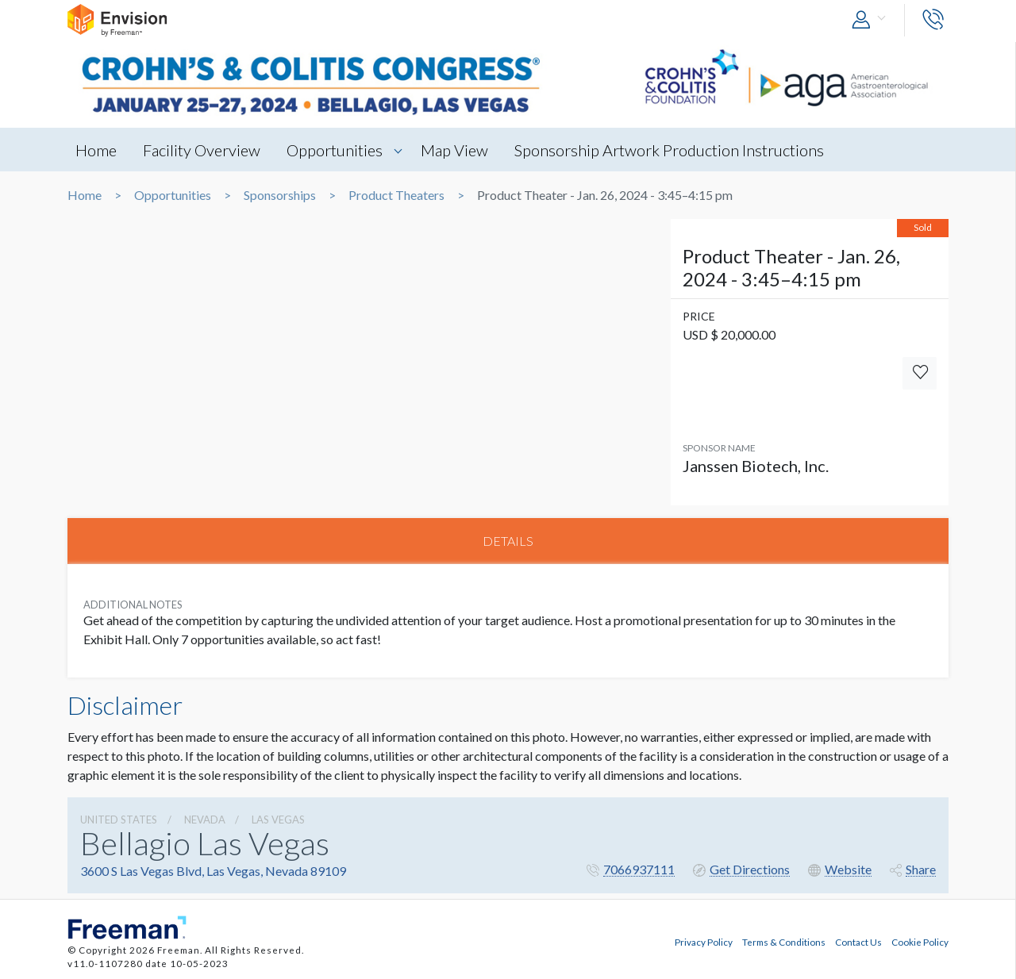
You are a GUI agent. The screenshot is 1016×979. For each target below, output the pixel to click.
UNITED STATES (118, 819)
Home (96, 149)
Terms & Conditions (784, 941)
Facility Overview (201, 149)
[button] (872, 20)
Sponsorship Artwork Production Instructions (669, 149)
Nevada (204, 819)
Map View (454, 149)
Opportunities (335, 149)
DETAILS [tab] (508, 540)
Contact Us (858, 941)
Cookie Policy (920, 941)
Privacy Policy (704, 941)
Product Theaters (396, 195)
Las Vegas (278, 819)
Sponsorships (280, 195)
